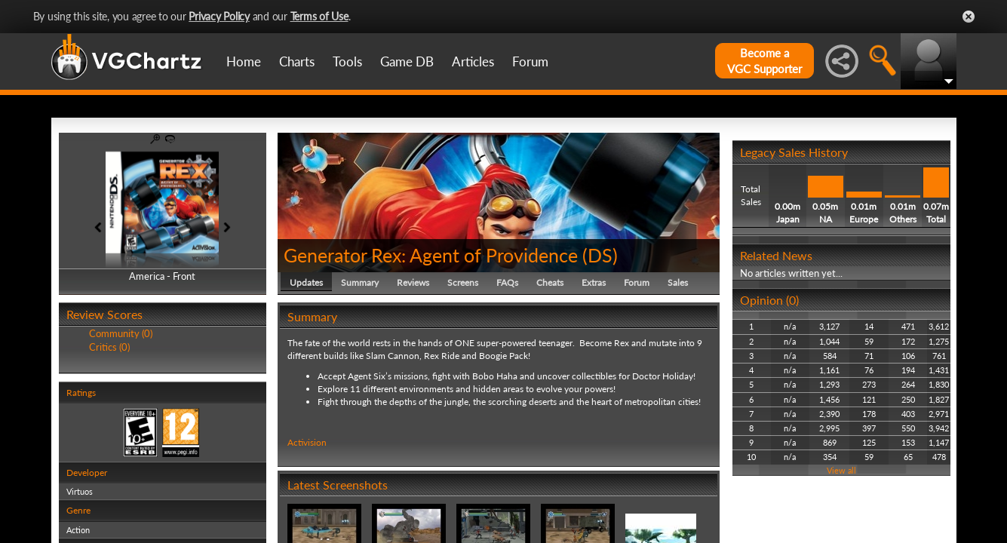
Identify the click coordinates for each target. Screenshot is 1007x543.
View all (841, 470)
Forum (530, 61)
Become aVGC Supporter (764, 60)
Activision (307, 442)
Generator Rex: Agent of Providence (431, 255)
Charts (297, 61)
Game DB (407, 61)
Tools (347, 61)
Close (968, 17)
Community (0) (120, 333)
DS (600, 255)
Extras (594, 282)
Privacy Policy (219, 16)
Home (243, 61)
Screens (462, 282)
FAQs (507, 282)
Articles (473, 61)
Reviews (413, 282)
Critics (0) (109, 347)
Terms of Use (319, 16)
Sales (678, 282)
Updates (306, 282)
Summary (360, 282)
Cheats (549, 282)
